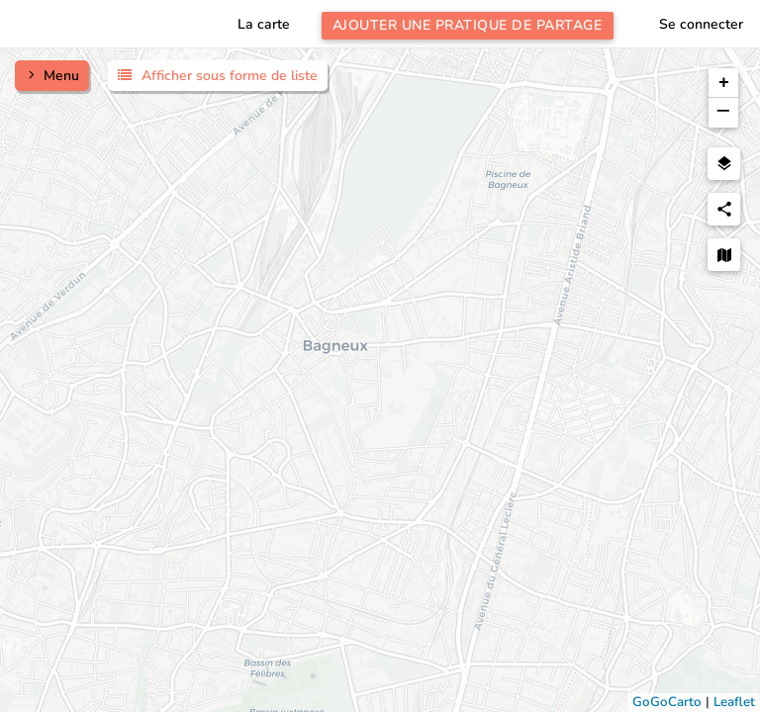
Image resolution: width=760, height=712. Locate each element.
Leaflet (734, 702)
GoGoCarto (667, 702)
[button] (723, 83)
